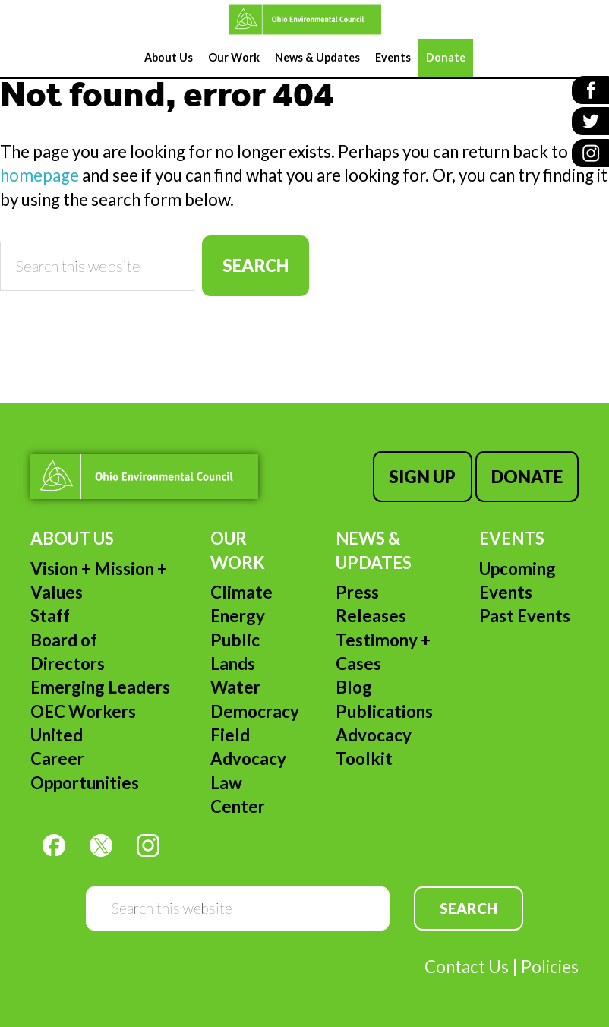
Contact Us (466, 966)
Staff (50, 615)
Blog (354, 687)
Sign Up (422, 476)
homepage (39, 175)
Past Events (524, 615)
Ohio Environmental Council (304, 19)
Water (235, 687)
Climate (241, 592)
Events (511, 538)
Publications (384, 711)
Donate (527, 476)
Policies (550, 966)
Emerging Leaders (100, 687)
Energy (237, 615)
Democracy (254, 711)
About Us (72, 538)
